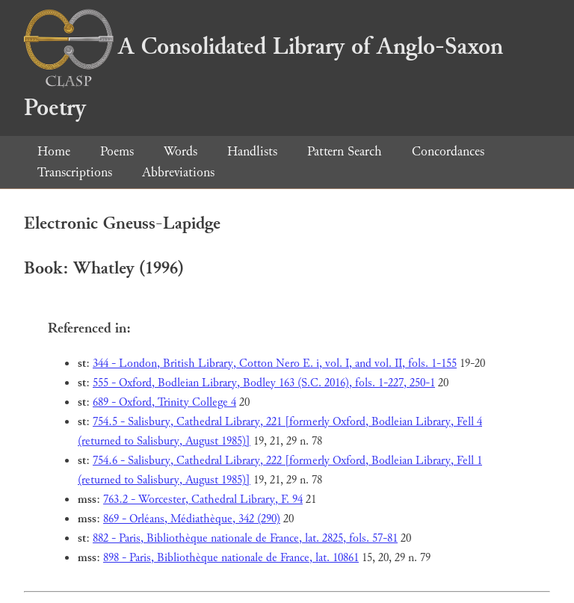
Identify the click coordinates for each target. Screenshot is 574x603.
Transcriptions (74, 172)
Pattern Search (344, 151)
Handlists (252, 151)
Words (180, 151)
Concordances (448, 151)
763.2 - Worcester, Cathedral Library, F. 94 (203, 499)
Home (53, 151)
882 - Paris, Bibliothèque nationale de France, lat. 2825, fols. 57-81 (245, 538)
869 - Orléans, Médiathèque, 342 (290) (191, 519)
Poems (117, 151)
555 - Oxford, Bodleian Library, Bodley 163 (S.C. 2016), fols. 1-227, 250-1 (264, 383)
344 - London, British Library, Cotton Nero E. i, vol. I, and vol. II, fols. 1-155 (275, 363)
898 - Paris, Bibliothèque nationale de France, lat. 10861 (231, 557)
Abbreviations (178, 172)
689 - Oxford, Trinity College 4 (164, 402)
